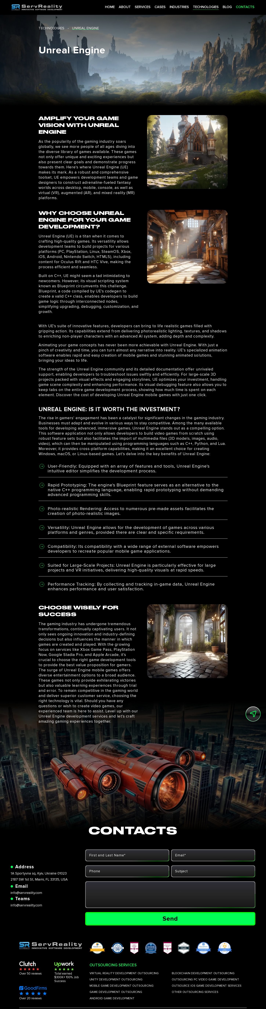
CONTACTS (238, 7)
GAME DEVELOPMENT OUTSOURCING (116, 992)
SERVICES (133, 7)
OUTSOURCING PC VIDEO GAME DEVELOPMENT (205, 979)
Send (170, 919)
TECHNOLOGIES (198, 7)
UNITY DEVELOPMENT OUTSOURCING (116, 979)
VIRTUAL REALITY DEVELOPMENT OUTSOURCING (124, 973)
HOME (100, 7)
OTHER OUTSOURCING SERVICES (195, 992)
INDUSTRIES (171, 7)
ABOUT (115, 7)
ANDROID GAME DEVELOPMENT (112, 998)
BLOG (220, 7)
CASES (151, 7)
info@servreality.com (26, 893)
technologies (51, 28)
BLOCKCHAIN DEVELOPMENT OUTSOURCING (203, 973)
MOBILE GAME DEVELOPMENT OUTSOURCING (121, 985)
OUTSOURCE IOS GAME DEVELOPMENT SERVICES (207, 985)
